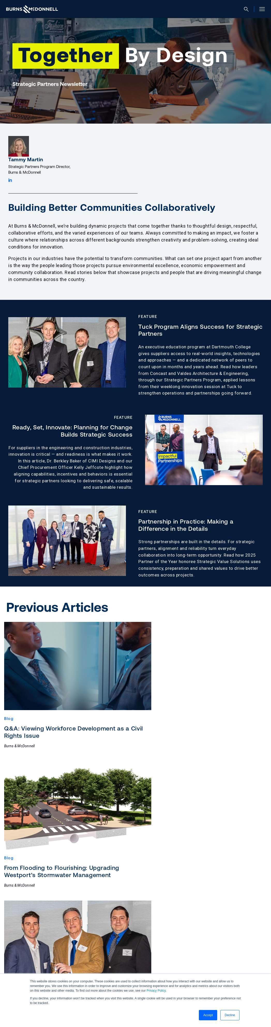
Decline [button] (230, 1015)
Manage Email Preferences (156, 958)
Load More (135, 880)
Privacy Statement (58, 958)
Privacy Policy (156, 990)
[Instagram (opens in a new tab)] (37, 970)
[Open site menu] (260, 9)
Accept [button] (208, 1015)
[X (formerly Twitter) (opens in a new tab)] (49, 970)
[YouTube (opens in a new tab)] (62, 970)
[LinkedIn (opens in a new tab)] (11, 970)
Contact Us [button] (30, 940)
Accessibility (20, 958)
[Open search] (248, 9)
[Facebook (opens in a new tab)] (24, 970)
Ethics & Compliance (103, 958)
